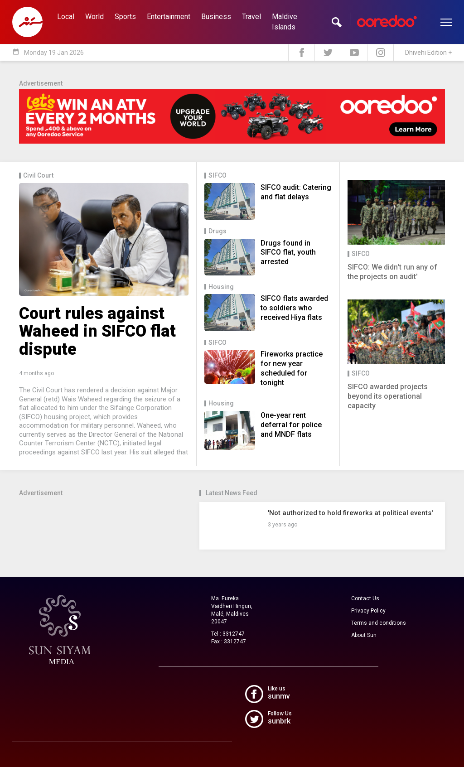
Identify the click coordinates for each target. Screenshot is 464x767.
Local (65, 16)
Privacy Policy (368, 611)
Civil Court (38, 175)
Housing (221, 287)
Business (216, 16)
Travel (251, 16)
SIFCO (217, 175)
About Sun (364, 635)
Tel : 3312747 (228, 634)
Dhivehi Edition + (428, 52)
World (94, 16)
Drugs (217, 231)
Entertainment (168, 16)
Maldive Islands (284, 21)
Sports (125, 16)
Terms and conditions (378, 623)
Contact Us (365, 598)
